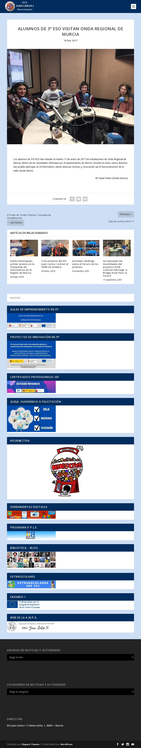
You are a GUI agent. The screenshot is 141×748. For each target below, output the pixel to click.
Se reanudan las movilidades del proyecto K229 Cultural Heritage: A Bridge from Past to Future (115, 268)
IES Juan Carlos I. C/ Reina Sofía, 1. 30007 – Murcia (35, 725)
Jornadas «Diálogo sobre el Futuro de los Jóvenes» (85, 263)
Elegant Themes (30, 744)
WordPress (66, 744)
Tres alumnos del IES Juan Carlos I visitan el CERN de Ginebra (54, 263)
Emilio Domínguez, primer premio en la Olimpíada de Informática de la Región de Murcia (22, 266)
